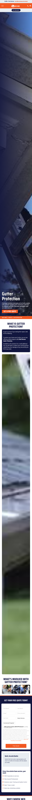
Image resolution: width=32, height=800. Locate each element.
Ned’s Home (4, 317)
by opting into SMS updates (16, 727)
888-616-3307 (26, 739)
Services (10, 317)
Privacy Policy (13, 740)
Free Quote (16, 746)
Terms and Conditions (18, 740)
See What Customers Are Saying (21, 1)
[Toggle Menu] (2, 6)
